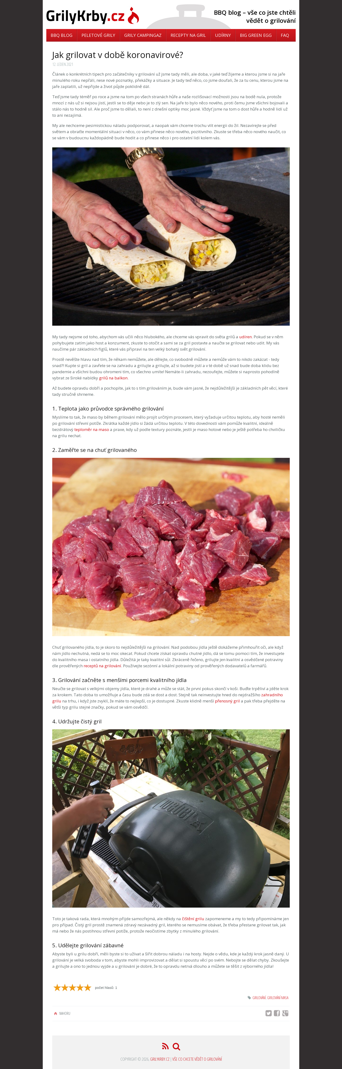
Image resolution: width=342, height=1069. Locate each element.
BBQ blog (61, 35)
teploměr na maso (91, 429)
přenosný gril (227, 701)
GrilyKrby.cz (159, 1059)
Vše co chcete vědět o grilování (197, 1059)
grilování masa (277, 997)
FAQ (285, 35)
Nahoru (64, 1013)
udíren (245, 336)
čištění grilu (193, 918)
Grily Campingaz (143, 35)
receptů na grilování (102, 665)
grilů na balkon (113, 378)
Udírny (223, 35)
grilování (259, 997)
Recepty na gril (188, 35)
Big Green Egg (256, 35)
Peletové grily (98, 35)
